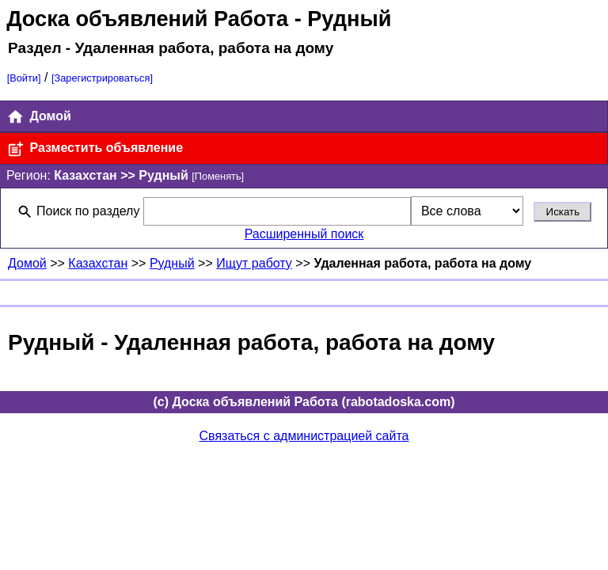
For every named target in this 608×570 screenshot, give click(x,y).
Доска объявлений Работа (147, 18)
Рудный (172, 263)
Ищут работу (254, 263)
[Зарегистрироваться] (102, 78)
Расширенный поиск (304, 234)
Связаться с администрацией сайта (304, 436)
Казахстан (97, 263)
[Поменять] (218, 176)
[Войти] (24, 78)
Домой (38, 117)
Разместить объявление (94, 149)
